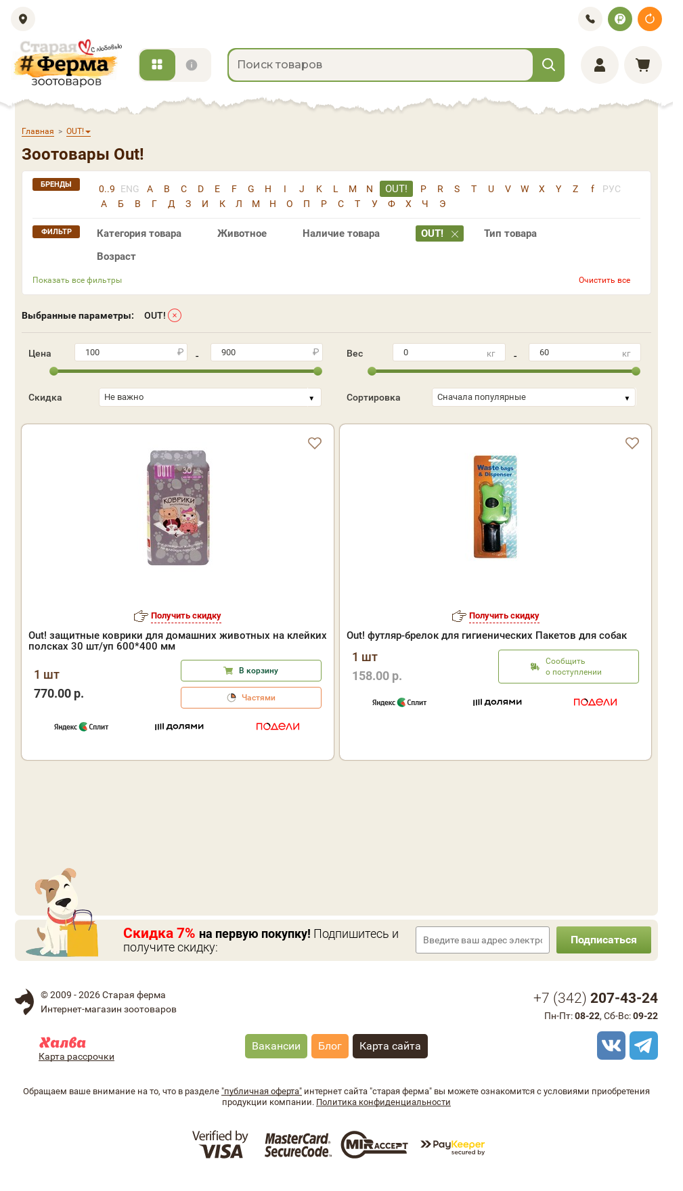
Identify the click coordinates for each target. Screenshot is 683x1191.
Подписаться (604, 939)
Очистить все (604, 280)
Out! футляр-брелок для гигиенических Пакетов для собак (487, 635)
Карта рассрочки (76, 1056)
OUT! (155, 315)
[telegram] (641, 1045)
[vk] (609, 1045)
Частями (259, 697)
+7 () (595, 998)
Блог (330, 1045)
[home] (66, 63)
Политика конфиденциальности (383, 1102)
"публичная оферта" (261, 1091)
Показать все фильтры (77, 280)
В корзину (258, 670)
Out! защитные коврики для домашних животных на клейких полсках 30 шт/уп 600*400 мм (177, 641)
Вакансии (276, 1045)
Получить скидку (186, 615)
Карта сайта (390, 1045)
